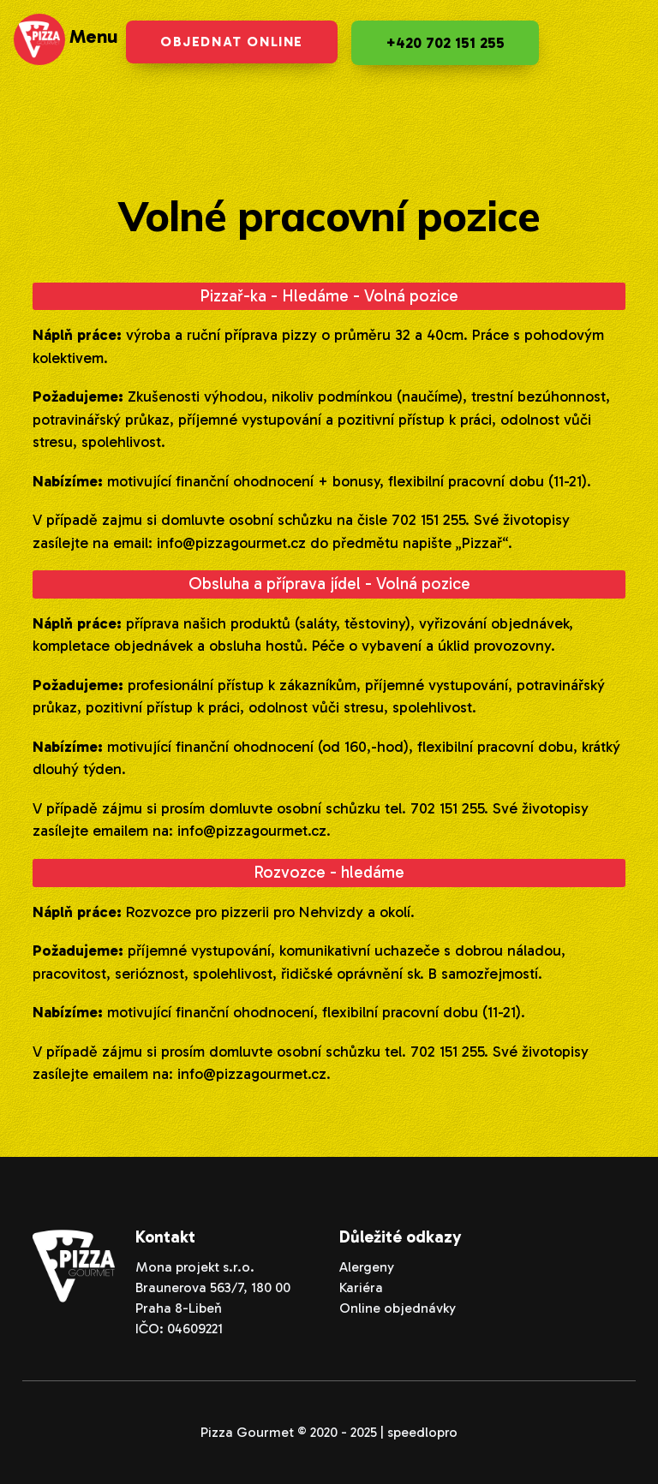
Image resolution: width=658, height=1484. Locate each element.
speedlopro (422, 1432)
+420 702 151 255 (445, 42)
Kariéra (361, 1287)
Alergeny (366, 1267)
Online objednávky (397, 1308)
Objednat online (231, 41)
